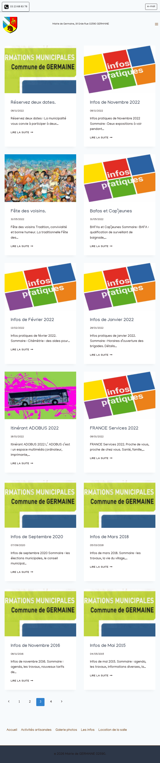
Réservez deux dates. (33, 102)
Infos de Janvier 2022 (112, 320)
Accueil (12, 730)
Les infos (88, 730)
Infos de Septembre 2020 (37, 537)
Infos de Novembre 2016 (35, 646)
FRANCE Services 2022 (114, 428)
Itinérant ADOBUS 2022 (35, 428)
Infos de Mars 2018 (109, 537)
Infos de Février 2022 (32, 320)
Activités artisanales (36, 730)
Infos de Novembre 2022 (115, 102)
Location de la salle (112, 730)
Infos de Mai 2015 (108, 646)
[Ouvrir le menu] (156, 24)
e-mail (151, 6)
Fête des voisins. (28, 211)
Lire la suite (22, 132)
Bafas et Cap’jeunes (111, 211)
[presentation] (40, 69)
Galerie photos (66, 730)
